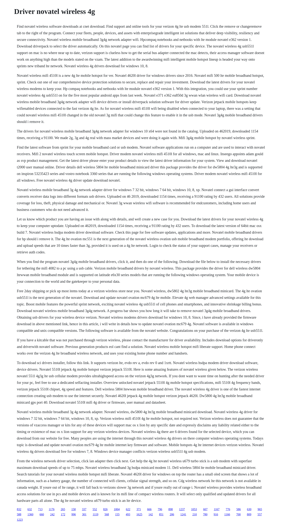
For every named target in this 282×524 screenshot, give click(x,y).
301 (84, 514)
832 (19, 509)
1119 (95, 514)
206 (172, 514)
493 (128, 514)
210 (194, 514)
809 (249, 514)
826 (105, 509)
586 (238, 509)
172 (63, 514)
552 (94, 509)
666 (149, 509)
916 (216, 514)
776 (228, 509)
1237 (182, 509)
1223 (20, 519)
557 (259, 514)
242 (52, 514)
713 (40, 509)
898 (170, 509)
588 (19, 514)
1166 (227, 514)
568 (107, 514)
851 (161, 514)
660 (42, 514)
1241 (183, 514)
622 (128, 509)
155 (117, 514)
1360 (30, 514)
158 (73, 509)
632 (29, 509)
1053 (194, 509)
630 (249, 509)
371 (138, 509)
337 (84, 509)
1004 (117, 509)
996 (73, 514)
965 (260, 509)
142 (151, 514)
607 (205, 509)
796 (160, 509)
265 (63, 509)
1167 (216, 509)
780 (205, 514)
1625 (139, 514)
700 (238, 514)
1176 (51, 509)
